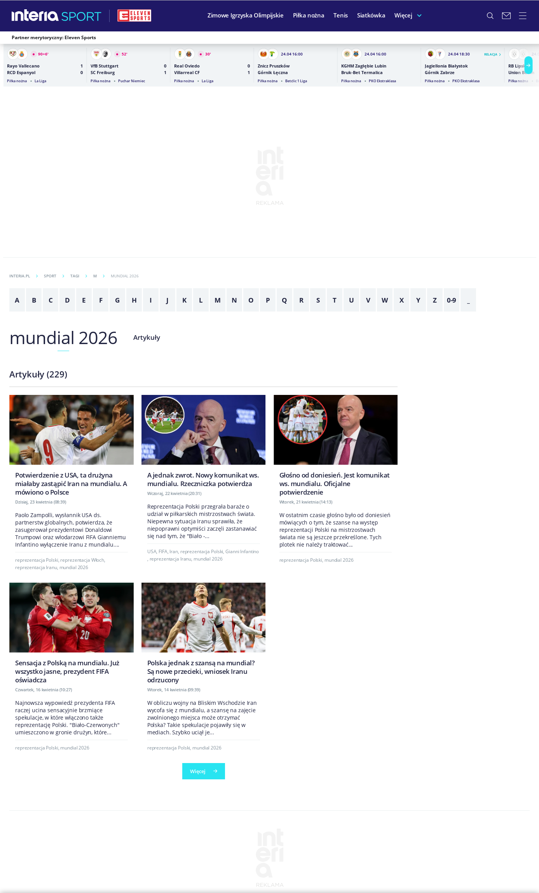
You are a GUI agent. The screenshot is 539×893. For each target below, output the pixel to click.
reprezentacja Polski (36, 560)
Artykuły (146, 337)
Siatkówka (371, 15)
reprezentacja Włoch (82, 560)
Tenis (340, 15)
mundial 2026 (63, 337)
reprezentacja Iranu (36, 567)
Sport (54, 276)
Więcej (403, 15)
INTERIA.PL (23, 276)
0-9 (452, 300)
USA (152, 551)
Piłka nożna (308, 15)
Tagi (78, 276)
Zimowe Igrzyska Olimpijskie (246, 15)
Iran (173, 551)
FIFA (163, 551)
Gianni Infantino (242, 551)
